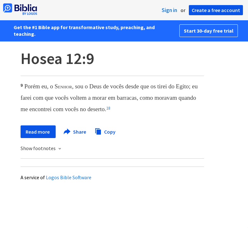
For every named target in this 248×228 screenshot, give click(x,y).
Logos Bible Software (68, 177)
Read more (38, 132)
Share (75, 132)
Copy (105, 131)
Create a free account (216, 10)
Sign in (169, 10)
